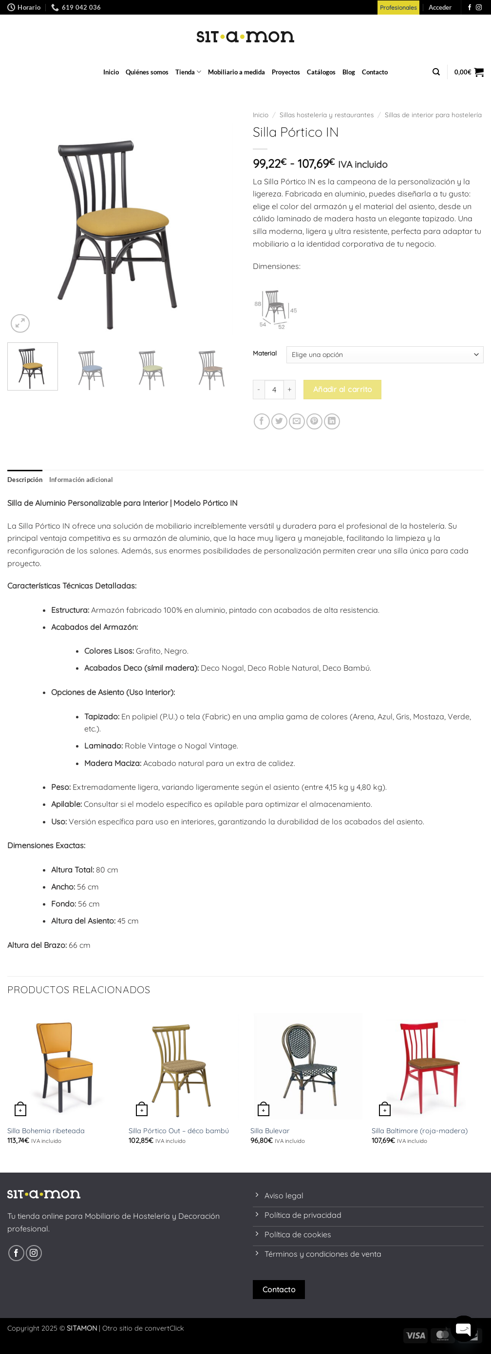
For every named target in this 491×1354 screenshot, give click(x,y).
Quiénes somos (147, 72)
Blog (348, 72)
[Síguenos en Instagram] (479, 7)
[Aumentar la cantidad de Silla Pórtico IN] (290, 389)
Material (265, 353)
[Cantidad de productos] (274, 389)
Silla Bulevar (270, 1130)
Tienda (188, 71)
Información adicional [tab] (81, 479)
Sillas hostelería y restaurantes (327, 114)
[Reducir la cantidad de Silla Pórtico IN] (258, 389)
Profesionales (398, 7)
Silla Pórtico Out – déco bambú (179, 1130)
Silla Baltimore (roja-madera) (420, 1130)
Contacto (375, 72)
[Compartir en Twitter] (279, 421)
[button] (440, 7)
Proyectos (286, 72)
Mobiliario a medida (236, 72)
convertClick (164, 1328)
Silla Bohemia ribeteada (46, 1130)
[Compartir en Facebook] (262, 421)
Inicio (111, 72)
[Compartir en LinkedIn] (332, 421)
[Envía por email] (297, 421)
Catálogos (321, 72)
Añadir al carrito (342, 389)
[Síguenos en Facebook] (469, 7)
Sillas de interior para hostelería (433, 114)
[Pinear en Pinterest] (314, 421)
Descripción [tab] (24, 479)
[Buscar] (436, 72)
